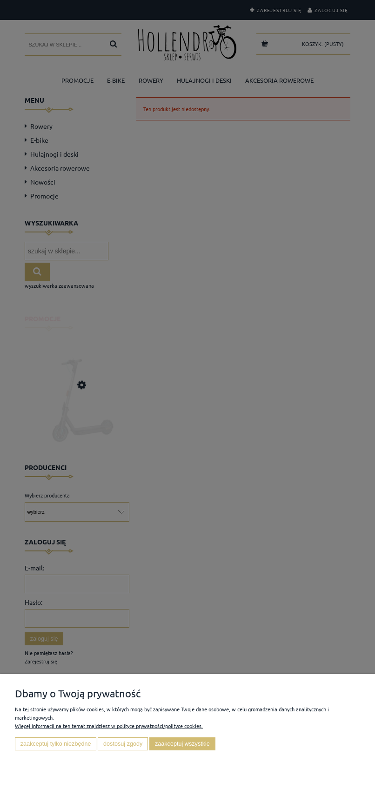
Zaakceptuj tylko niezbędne (55, 744)
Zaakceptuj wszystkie (182, 744)
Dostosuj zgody (122, 744)
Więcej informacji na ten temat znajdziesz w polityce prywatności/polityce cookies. (109, 725)
